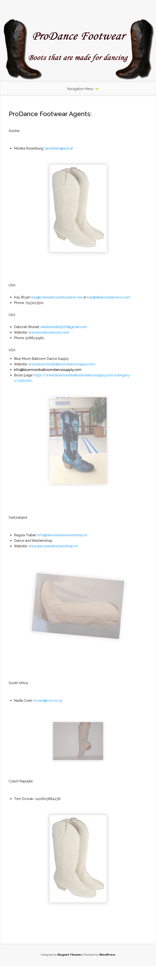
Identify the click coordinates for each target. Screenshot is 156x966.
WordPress (107, 954)
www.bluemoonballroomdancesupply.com (62, 364)
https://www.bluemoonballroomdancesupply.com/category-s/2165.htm (72, 378)
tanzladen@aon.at (58, 148)
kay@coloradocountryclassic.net (56, 297)
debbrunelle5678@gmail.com (63, 327)
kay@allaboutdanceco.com (108, 297)
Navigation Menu (80, 89)
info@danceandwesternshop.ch (62, 535)
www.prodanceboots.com (48, 332)
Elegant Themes (69, 954)
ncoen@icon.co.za (48, 701)
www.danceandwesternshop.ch (53, 546)
